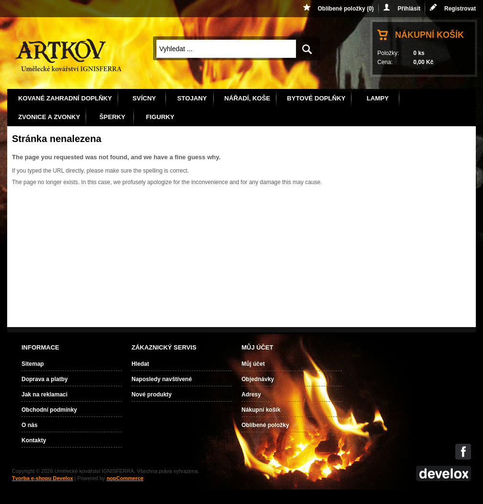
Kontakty (34, 440)
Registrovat (460, 8)
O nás (29, 425)
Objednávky (258, 379)
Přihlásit (409, 8)
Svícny (144, 98)
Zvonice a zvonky (49, 117)
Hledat (140, 364)
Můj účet (253, 364)
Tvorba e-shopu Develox (42, 478)
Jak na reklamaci (44, 394)
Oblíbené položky (265, 425)
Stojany (192, 98)
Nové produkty (152, 394)
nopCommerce (125, 478)
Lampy (378, 98)
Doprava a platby (45, 379)
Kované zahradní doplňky (65, 98)
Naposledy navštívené (162, 379)
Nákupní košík (429, 35)
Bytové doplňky (316, 98)
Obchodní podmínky (49, 409)
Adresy (251, 394)
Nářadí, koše (247, 98)
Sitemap (33, 364)
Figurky (160, 117)
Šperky (112, 117)
